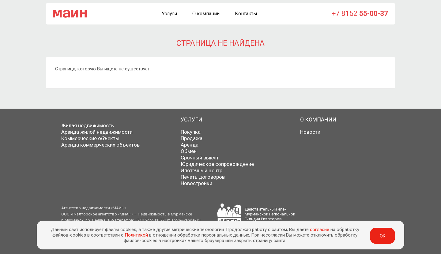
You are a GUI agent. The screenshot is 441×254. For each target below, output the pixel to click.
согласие (319, 229)
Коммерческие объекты (90, 138)
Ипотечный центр (201, 170)
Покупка (191, 132)
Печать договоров (203, 177)
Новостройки (196, 183)
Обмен (189, 151)
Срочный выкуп (199, 158)
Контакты (246, 14)
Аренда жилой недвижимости (97, 132)
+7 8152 (360, 13)
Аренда (189, 145)
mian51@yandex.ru (184, 220)
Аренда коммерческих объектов (100, 145)
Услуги (169, 14)
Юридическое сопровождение (217, 164)
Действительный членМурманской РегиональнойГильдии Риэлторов (270, 214)
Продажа (191, 138)
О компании (206, 14)
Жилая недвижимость (87, 125)
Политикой (136, 235)
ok (382, 235)
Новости (310, 132)
